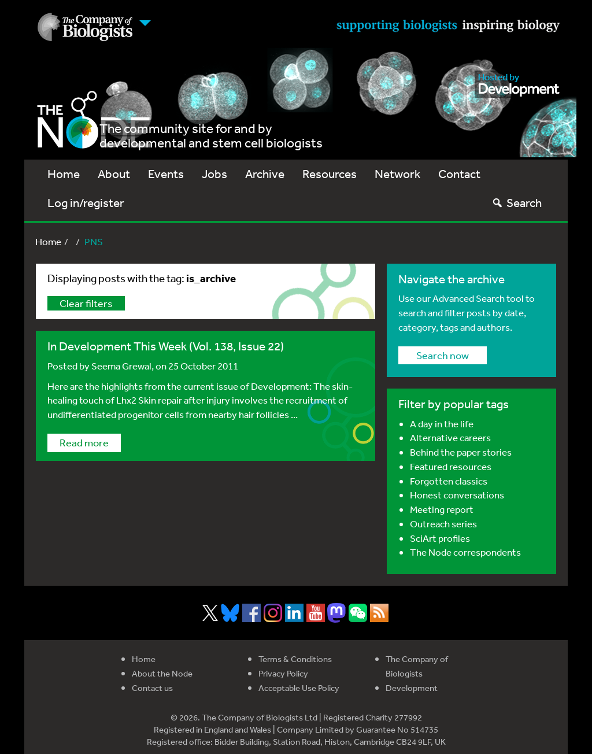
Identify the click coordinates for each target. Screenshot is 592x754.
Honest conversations (457, 495)
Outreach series (443, 524)
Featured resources (450, 466)
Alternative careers (450, 437)
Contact (459, 174)
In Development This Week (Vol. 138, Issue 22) (165, 346)
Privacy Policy (283, 673)
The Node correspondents (465, 552)
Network (397, 174)
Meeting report (441, 509)
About (114, 174)
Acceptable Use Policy (298, 687)
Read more (84, 442)
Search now (442, 355)
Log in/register (85, 202)
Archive (264, 174)
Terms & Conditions (295, 658)
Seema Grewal (121, 366)
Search (516, 202)
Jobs (214, 174)
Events (166, 174)
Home (63, 174)
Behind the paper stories (461, 452)
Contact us (152, 687)
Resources (329, 174)
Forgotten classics (448, 481)
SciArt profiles (440, 538)
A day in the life (441, 423)
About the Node (162, 673)
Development (412, 687)
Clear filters (86, 303)
